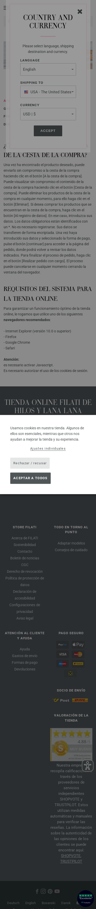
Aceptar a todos (30, 478)
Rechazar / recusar (30, 463)
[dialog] (48, 454)
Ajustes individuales (48, 448)
